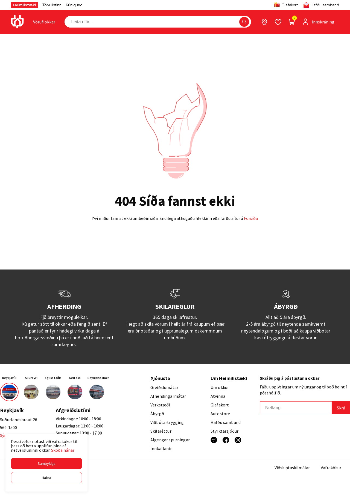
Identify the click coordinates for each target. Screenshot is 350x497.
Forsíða (251, 218)
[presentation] (44, 22)
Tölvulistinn (52, 4)
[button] (46, 463)
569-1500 (8, 427)
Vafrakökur (331, 467)
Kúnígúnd (74, 4)
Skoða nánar (62, 450)
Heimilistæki (24, 4)
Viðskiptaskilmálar (292, 467)
